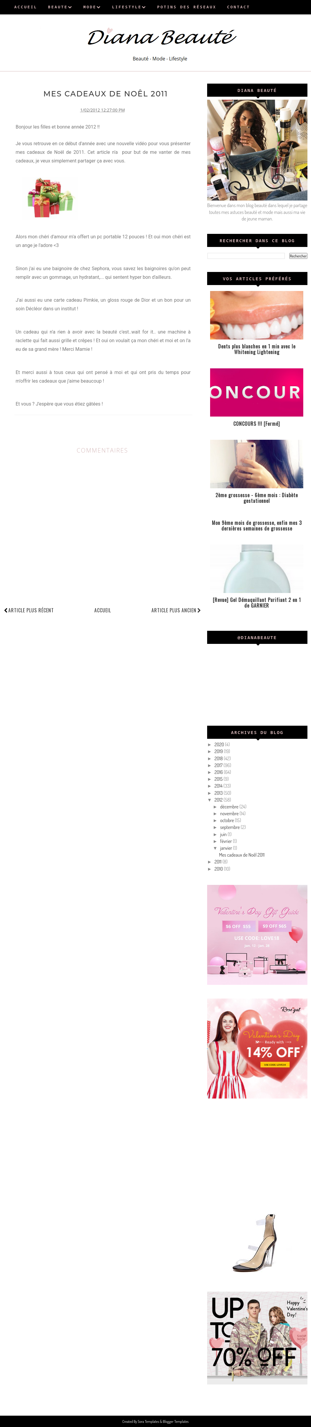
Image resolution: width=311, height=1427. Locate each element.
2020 (220, 744)
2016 (219, 772)
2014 (219, 786)
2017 (219, 765)
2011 (219, 862)
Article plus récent (31, 609)
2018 (219, 758)
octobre (227, 820)
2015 (219, 779)
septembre (230, 827)
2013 (219, 793)
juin (224, 834)
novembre (230, 813)
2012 (219, 800)
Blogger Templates (175, 1421)
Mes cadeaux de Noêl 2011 (242, 855)
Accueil (102, 609)
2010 (219, 869)
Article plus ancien (176, 609)
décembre (230, 807)
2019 (219, 751)
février (226, 841)
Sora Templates (149, 1421)
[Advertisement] (257, 1153)
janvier (226, 848)
